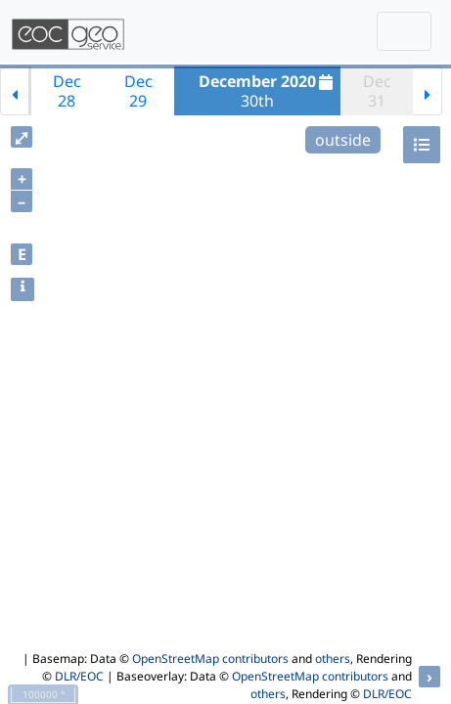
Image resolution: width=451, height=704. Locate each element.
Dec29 (138, 90)
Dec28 (67, 90)
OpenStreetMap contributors (210, 658)
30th (268, 90)
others (332, 658)
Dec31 (377, 90)
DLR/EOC (79, 676)
